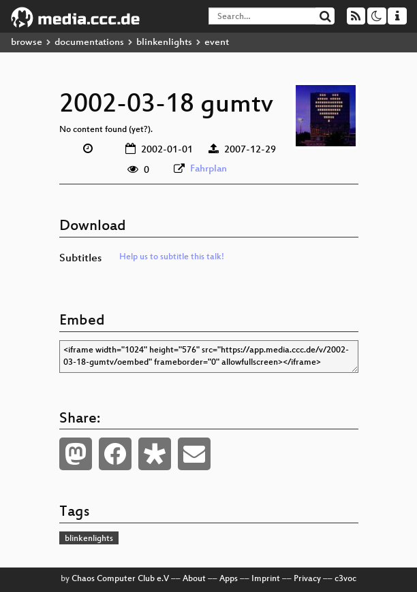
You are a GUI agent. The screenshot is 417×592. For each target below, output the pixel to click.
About (194, 579)
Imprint (265, 579)
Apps (228, 579)
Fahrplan (208, 169)
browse (26, 42)
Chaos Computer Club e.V (120, 579)
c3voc (345, 579)
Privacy (307, 579)
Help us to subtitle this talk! (171, 257)
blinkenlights (164, 42)
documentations (89, 42)
